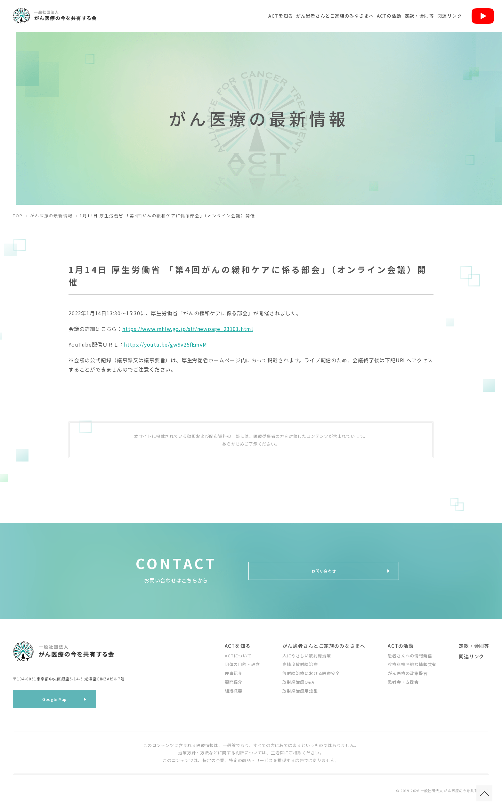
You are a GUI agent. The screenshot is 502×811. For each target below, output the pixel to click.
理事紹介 (233, 673)
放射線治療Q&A (298, 682)
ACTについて (238, 656)
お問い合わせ (324, 570)
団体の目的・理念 (242, 664)
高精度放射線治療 (300, 664)
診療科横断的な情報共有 (412, 664)
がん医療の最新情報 (51, 216)
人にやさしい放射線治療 (306, 656)
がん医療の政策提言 (407, 673)
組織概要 (233, 691)
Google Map (54, 701)
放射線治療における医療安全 (311, 673)
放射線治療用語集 (300, 691)
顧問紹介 (233, 682)
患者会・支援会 (403, 682)
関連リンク (449, 15)
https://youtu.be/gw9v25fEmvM (165, 344)
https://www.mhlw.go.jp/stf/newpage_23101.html (187, 329)
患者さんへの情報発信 (410, 656)
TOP (18, 216)
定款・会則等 (419, 15)
